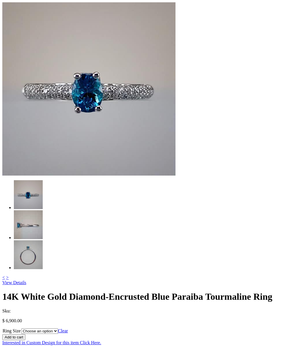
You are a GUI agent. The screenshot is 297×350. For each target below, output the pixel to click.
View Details (14, 282)
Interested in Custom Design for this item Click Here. (51, 342)
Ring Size (12, 330)
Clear (63, 330)
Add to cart (14, 337)
